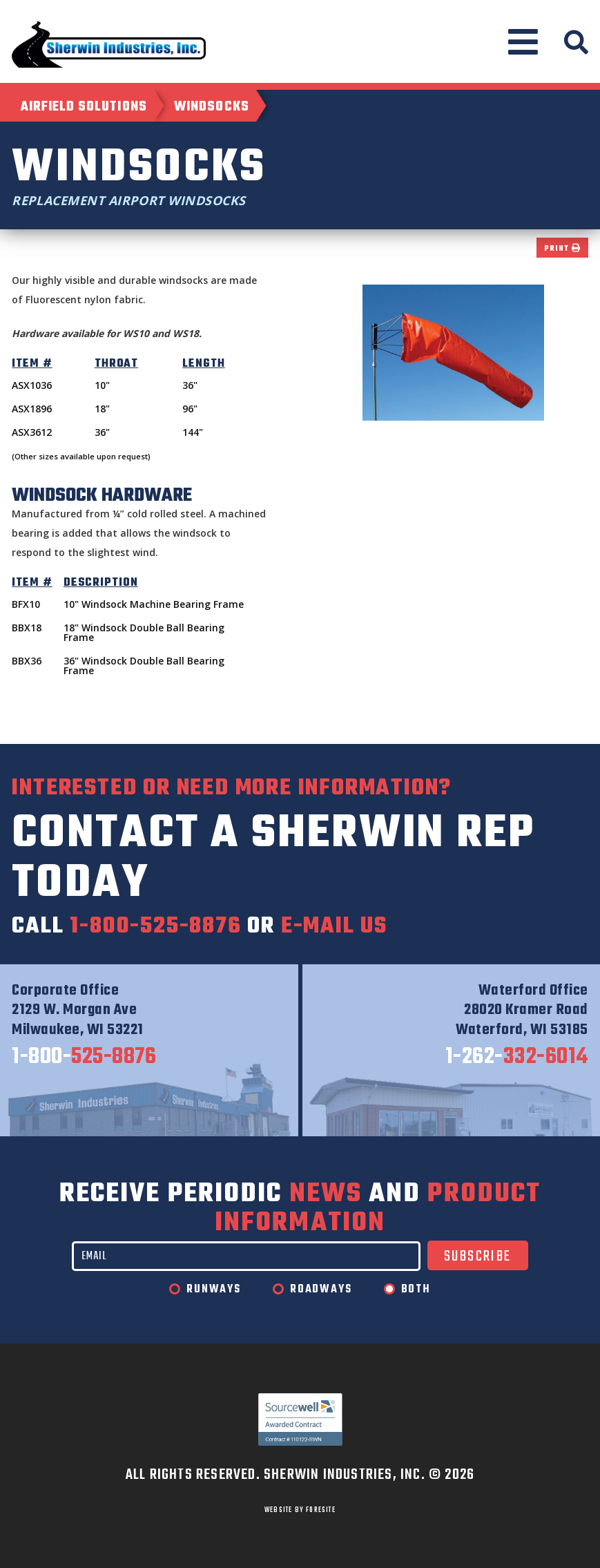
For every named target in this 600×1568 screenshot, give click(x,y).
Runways (213, 1289)
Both (416, 1289)
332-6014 (516, 1057)
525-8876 (84, 1057)
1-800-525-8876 (155, 926)
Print (562, 249)
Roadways (320, 1289)
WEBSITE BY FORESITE (300, 1510)
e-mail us (334, 926)
